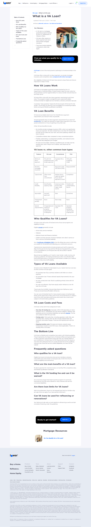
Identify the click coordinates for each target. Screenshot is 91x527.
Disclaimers (45, 480)
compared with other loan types (62, 77)
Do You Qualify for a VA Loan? (53, 438)
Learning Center (51, 466)
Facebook (71, 468)
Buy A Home (28, 466)
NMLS (15, 480)
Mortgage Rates (43, 3)
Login (70, 3)
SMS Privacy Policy (61, 480)
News (48, 470)
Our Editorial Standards (55, 23)
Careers (49, 468)
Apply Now (83, 3)
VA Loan (35, 13)
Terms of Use (34, 480)
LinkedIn (71, 470)
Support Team (61, 468)
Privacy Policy (19, 480)
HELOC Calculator (40, 470)
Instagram (71, 466)
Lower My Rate (28, 468)
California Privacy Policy (26, 480)
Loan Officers (53, 3)
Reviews (49, 472)
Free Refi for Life (29, 472)
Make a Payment (40, 466)
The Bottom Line (21, 38)
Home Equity (33, 3)
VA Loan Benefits (21, 24)
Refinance (25, 3)
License (11, 480)
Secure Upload (39, 468)
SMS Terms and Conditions (53, 480)
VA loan (37, 70)
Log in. (73, 455)
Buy (19, 3)
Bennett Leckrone (44, 23)
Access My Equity (29, 470)
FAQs (59, 466)
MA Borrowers (68, 480)
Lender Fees (40, 480)
